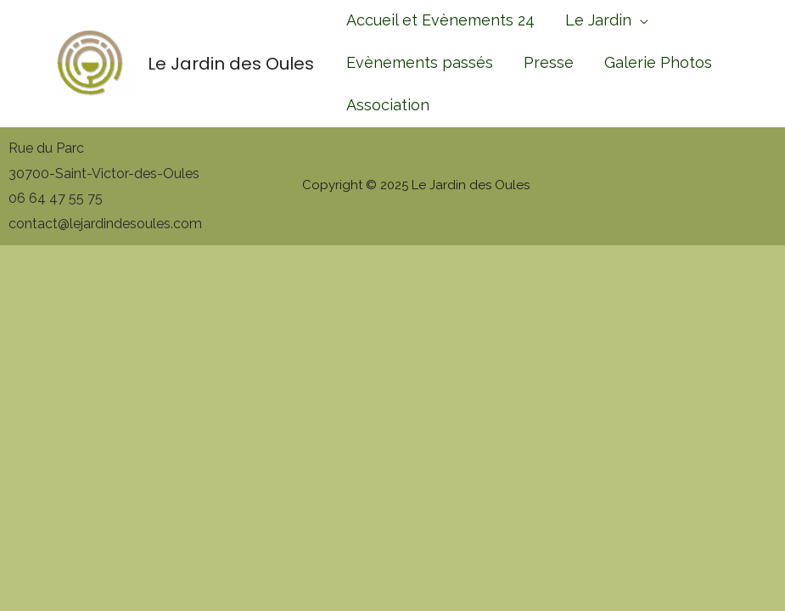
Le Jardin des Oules (231, 64)
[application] (639, 20)
